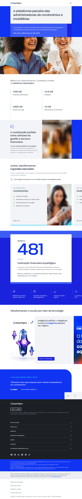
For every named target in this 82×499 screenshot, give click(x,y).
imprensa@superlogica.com (17, 466)
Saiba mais (17, 220)
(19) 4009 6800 (39, 461)
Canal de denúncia (15, 492)
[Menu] (70, 3)
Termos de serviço (15, 485)
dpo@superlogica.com (56, 476)
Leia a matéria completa (29, 389)
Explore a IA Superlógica (46, 358)
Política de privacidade (16, 482)
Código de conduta (15, 489)
